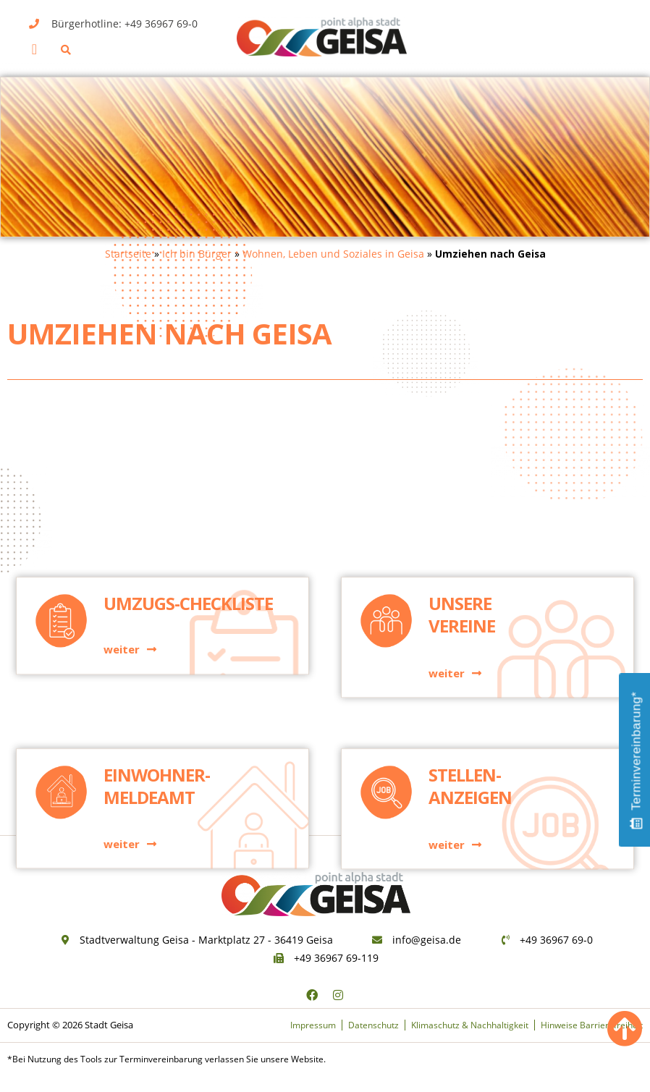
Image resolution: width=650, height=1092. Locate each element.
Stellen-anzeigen (470, 744)
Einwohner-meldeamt (157, 744)
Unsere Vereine (462, 506)
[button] (34, 49)
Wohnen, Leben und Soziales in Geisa (333, 254)
